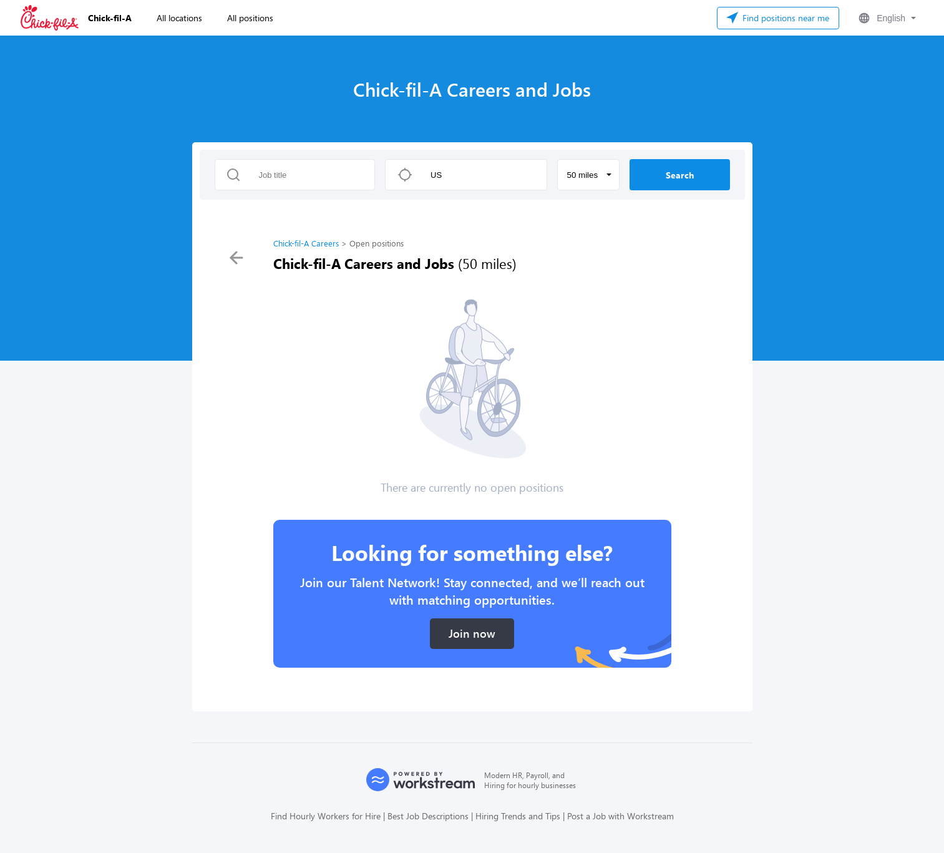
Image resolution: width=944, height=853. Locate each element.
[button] (886, 18)
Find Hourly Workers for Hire (326, 816)
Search (680, 175)
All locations (179, 18)
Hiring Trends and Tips (517, 816)
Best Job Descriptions (428, 816)
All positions (250, 18)
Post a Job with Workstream (620, 816)
